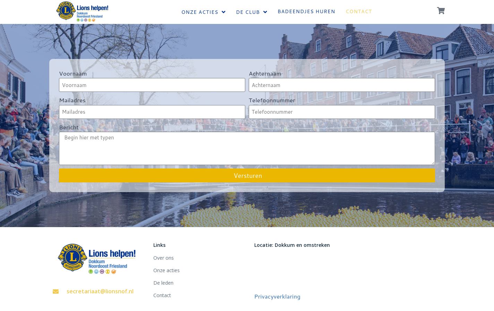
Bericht (69, 127)
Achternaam (265, 73)
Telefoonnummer (272, 100)
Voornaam (73, 73)
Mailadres (72, 100)
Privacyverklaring (277, 296)
